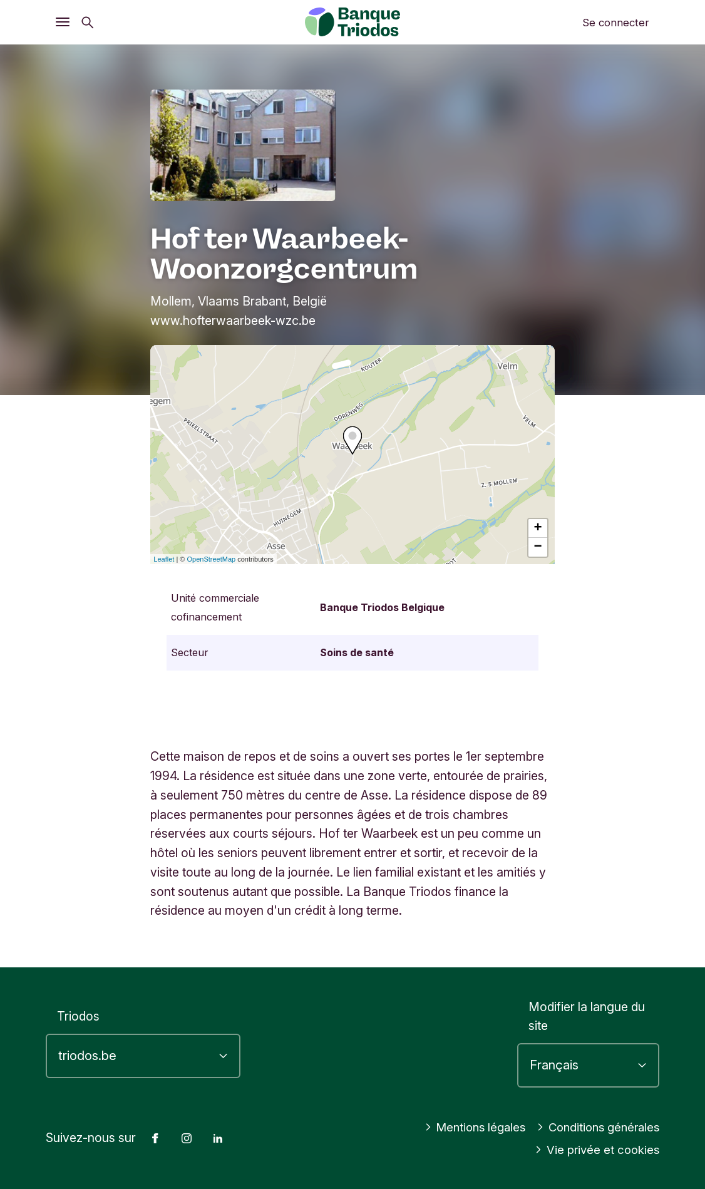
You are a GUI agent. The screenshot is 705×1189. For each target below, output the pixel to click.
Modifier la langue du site (586, 1016)
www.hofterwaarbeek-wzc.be (233, 320)
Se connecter (615, 22)
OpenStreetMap (211, 559)
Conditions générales (594, 1127)
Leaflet (163, 559)
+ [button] (538, 528)
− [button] (538, 547)
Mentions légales (466, 1127)
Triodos (78, 1016)
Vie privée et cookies (595, 1149)
